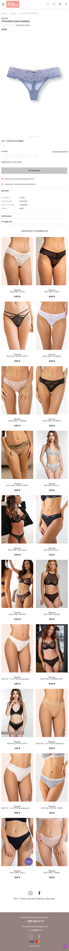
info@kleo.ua (36, 930)
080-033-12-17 (36, 921)
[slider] (8, 25)
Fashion (4, 18)
